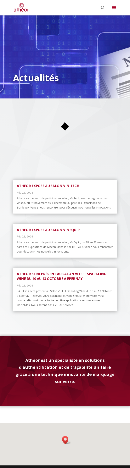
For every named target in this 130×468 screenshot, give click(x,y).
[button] (66, 441)
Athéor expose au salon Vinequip (48, 230)
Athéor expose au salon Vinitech (48, 186)
